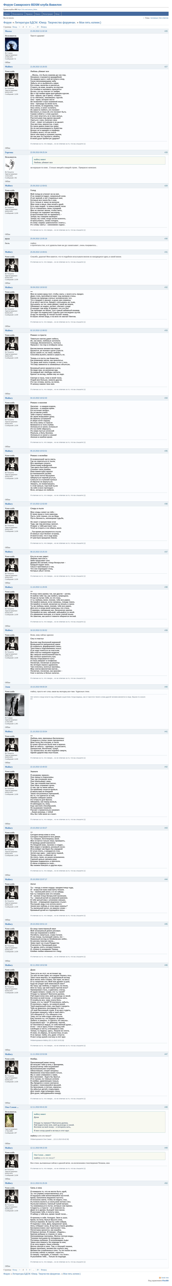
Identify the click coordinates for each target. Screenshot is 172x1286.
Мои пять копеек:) (91, 23)
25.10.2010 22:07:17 (39, 880)
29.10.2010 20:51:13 (39, 925)
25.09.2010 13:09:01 (39, 253)
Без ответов (163, 19)
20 (38, 28)
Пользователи (18, 15)
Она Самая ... (12, 1108)
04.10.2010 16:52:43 (39, 399)
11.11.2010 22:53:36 (39, 1055)
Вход (58, 15)
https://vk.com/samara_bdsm (28, 10)
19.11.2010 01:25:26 (39, 1184)
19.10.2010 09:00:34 (39, 688)
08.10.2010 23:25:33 (39, 553)
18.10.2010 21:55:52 (39, 631)
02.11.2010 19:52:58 (39, 966)
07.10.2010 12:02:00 (39, 505)
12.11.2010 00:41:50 (39, 1108)
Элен (8, 688)
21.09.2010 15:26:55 (39, 68)
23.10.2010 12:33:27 (39, 829)
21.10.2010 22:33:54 (39, 733)
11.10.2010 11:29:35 (39, 588)
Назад (15, 28)
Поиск (38, 15)
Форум (7, 15)
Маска (9, 32)
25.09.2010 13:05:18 (39, 240)
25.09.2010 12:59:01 (39, 187)
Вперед (44, 28)
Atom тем (164, 1279)
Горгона (10, 153)
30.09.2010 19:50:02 (39, 288)
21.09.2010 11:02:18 (39, 32)
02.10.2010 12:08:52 (39, 332)
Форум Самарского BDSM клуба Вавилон (33, 5)
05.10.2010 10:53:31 (39, 452)
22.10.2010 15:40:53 (39, 768)
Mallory (9, 67)
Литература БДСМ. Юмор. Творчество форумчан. (45, 23)
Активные (154, 19)
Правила (29, 15)
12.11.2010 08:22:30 (39, 1149)
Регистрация (48, 15)
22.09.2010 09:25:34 (39, 153)
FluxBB (165, 1282)
